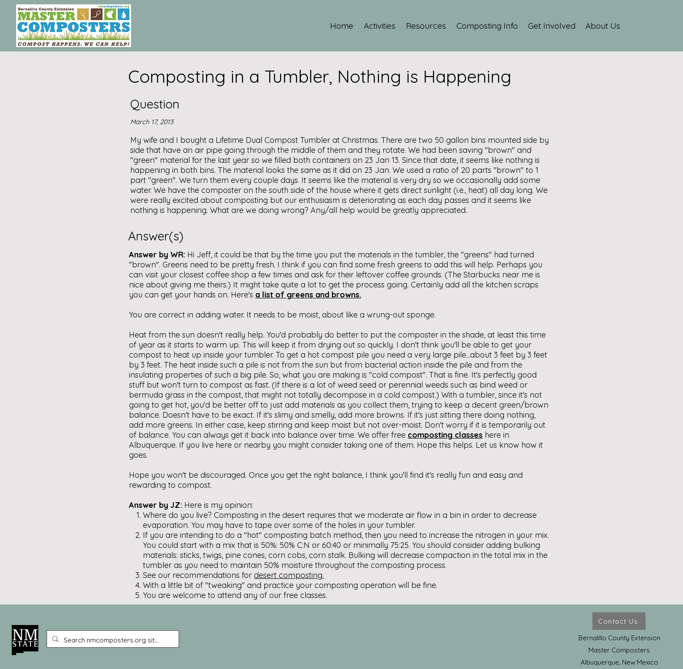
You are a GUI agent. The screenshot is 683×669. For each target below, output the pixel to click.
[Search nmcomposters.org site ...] (112, 640)
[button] (380, 26)
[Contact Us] (619, 621)
